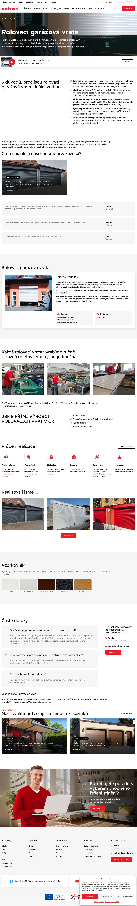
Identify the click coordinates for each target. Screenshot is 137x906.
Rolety (37, 8)
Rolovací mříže (79, 8)
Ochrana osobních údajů (112, 902)
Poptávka (128, 8)
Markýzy (47, 8)
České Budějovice (90, 856)
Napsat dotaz (113, 652)
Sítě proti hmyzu (96, 8)
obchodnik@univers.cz (118, 646)
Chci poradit (97, 808)
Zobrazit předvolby (125, 896)
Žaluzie (27, 8)
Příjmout (90, 896)
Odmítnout (107, 896)
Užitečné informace (8, 2)
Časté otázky (60, 853)
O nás (21, 2)
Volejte (109, 2)
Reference (39, 2)
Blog (46, 2)
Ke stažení (59, 849)
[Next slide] (135, 722)
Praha (86, 849)
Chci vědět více (126, 446)
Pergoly (57, 8)
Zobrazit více (68, 536)
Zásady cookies (99, 902)
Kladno (86, 846)
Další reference (126, 713)
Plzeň (85, 853)
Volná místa (29, 2)
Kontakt (53, 2)
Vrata (66, 8)
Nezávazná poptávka (121, 859)
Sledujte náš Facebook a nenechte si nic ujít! (35, 881)
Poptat (127, 62)
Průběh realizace (62, 846)
